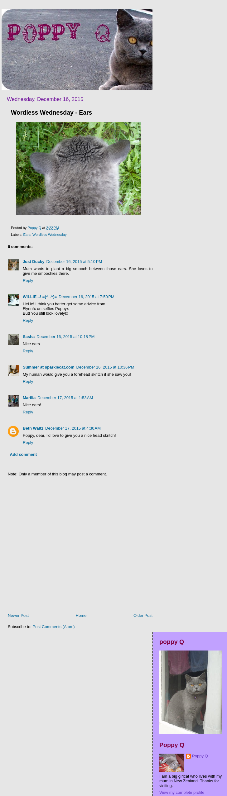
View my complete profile (181, 792)
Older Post (142, 615)
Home (81, 615)
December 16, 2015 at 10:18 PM (65, 336)
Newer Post (18, 615)
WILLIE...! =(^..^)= (40, 296)
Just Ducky (33, 261)
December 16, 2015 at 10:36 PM (105, 367)
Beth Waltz (33, 428)
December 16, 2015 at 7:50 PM (86, 296)
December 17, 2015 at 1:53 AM (65, 397)
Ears (27, 234)
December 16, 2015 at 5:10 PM (74, 261)
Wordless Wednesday (49, 234)
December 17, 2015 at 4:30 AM (73, 428)
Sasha (29, 336)
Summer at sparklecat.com (48, 367)
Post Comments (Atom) (54, 626)
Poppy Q (200, 756)
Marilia (29, 397)
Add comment (23, 454)
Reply (28, 280)
